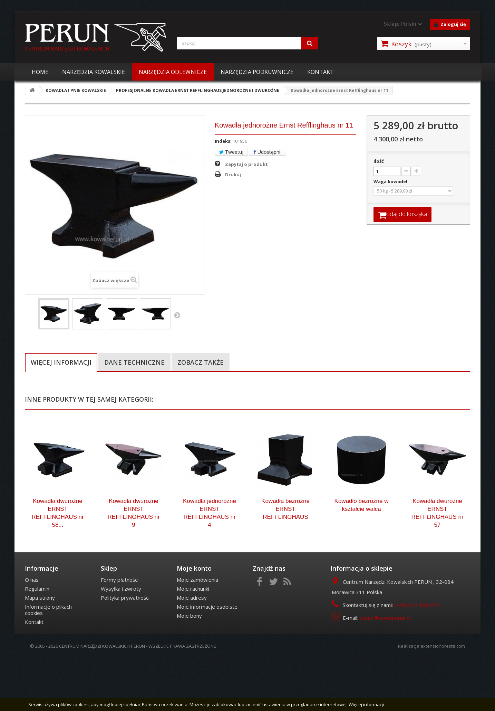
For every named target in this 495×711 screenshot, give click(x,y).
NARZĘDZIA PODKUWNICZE (257, 72)
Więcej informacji (61, 362)
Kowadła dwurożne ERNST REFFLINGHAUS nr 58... (57, 566)
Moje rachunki (193, 641)
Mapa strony (40, 650)
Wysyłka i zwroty (121, 641)
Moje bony (189, 668)
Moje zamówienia (197, 632)
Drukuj (233, 174)
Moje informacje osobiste (207, 659)
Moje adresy (192, 650)
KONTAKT (320, 72)
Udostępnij (267, 152)
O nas (32, 632)
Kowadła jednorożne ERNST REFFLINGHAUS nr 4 (209, 566)
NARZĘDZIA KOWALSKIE (93, 72)
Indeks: (223, 141)
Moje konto (194, 621)
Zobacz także (200, 362)
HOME (40, 72)
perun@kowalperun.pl (385, 670)
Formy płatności (119, 632)
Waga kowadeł (390, 181)
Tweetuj (231, 152)
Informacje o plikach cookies (48, 663)
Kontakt (34, 675)
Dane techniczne (134, 362)
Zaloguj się (450, 24)
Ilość (378, 161)
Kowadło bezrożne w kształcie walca (361, 558)
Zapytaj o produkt (246, 164)
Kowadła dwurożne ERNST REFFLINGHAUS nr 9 (133, 566)
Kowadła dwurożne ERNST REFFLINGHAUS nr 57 (437, 566)
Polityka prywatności (125, 650)
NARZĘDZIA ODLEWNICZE (173, 72)
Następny (177, 314)
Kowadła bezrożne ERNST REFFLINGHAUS (285, 562)
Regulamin (37, 641)
